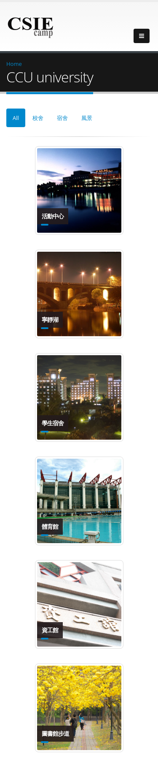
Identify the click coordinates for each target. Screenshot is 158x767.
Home (14, 64)
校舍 (37, 118)
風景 (86, 118)
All (16, 118)
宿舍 (62, 118)
